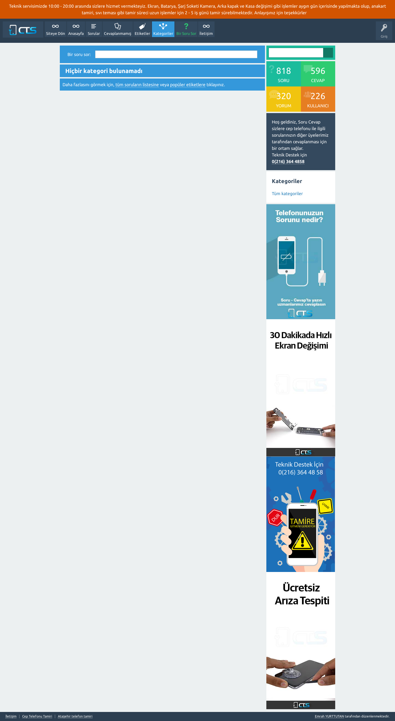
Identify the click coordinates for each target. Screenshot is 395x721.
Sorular (94, 33)
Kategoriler (163, 33)
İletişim (206, 33)
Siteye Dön (55, 33)
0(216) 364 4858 (288, 161)
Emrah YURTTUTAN (329, 716)
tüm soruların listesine (137, 84)
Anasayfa (76, 33)
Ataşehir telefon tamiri (75, 716)
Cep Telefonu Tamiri (37, 716)
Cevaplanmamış (117, 33)
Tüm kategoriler (287, 193)
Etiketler (142, 33)
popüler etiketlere (187, 84)
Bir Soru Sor (186, 33)
